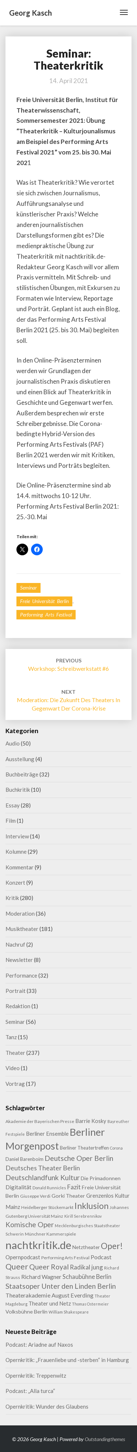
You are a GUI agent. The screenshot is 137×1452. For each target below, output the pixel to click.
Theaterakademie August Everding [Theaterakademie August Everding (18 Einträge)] (49, 1295)
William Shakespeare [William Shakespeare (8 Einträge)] (69, 1312)
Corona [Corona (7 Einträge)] (116, 1148)
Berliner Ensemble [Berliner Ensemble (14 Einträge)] (47, 1134)
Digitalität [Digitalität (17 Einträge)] (18, 1186)
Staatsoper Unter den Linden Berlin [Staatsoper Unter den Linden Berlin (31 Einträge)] (60, 1286)
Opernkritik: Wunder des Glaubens (46, 1406)
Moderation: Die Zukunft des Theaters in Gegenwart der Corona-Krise (68, 700)
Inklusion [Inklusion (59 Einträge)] (92, 1206)
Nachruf (15, 944)
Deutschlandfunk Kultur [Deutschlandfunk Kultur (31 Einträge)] (42, 1177)
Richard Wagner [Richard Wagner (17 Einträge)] (41, 1276)
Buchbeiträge (21, 774)
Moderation (20, 913)
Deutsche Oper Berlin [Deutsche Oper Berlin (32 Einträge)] (79, 1158)
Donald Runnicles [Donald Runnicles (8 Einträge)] (49, 1187)
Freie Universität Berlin (44, 601)
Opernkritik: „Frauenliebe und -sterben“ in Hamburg (67, 1360)
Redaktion (17, 1006)
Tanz (11, 1037)
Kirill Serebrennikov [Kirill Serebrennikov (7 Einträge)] (83, 1216)
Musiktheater (21, 928)
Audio (12, 743)
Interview (17, 836)
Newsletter (19, 959)
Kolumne (16, 851)
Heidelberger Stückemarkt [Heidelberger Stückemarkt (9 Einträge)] (47, 1207)
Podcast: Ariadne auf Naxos (39, 1344)
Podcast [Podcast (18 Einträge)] (101, 1256)
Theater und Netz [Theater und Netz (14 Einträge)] (49, 1303)
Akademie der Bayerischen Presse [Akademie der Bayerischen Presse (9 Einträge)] (39, 1121)
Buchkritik (17, 789)
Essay (12, 805)
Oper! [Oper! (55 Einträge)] (112, 1246)
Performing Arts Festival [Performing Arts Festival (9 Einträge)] (65, 1257)
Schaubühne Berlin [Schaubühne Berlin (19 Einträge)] (86, 1276)
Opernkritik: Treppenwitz (35, 1375)
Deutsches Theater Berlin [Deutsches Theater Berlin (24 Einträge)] (42, 1168)
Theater (15, 1052)
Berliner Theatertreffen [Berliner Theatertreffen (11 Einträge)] (84, 1148)
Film (10, 820)
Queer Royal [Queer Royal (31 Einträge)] (49, 1267)
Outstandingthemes (105, 1439)
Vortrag (15, 1083)
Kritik (12, 898)
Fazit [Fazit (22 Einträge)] (74, 1187)
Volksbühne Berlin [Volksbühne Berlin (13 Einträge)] (26, 1311)
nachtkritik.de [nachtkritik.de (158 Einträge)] (38, 1244)
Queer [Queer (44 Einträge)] (16, 1266)
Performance (21, 975)
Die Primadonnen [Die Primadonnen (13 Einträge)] (101, 1178)
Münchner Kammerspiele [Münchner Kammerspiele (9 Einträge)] (50, 1234)
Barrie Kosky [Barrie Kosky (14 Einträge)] (90, 1121)
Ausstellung (19, 759)
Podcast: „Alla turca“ (30, 1391)
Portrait (15, 990)
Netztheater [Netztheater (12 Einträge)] (86, 1247)
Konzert (15, 882)
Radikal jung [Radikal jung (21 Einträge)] (86, 1267)
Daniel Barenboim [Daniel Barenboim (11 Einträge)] (24, 1159)
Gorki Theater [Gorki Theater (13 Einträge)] (68, 1196)
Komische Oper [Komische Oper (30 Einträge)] (29, 1224)
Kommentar (19, 867)
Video (12, 1068)
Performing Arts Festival (46, 614)
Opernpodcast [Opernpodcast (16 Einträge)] (22, 1257)
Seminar (28, 587)
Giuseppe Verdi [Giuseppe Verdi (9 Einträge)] (35, 1196)
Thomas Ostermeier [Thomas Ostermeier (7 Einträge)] (90, 1304)
